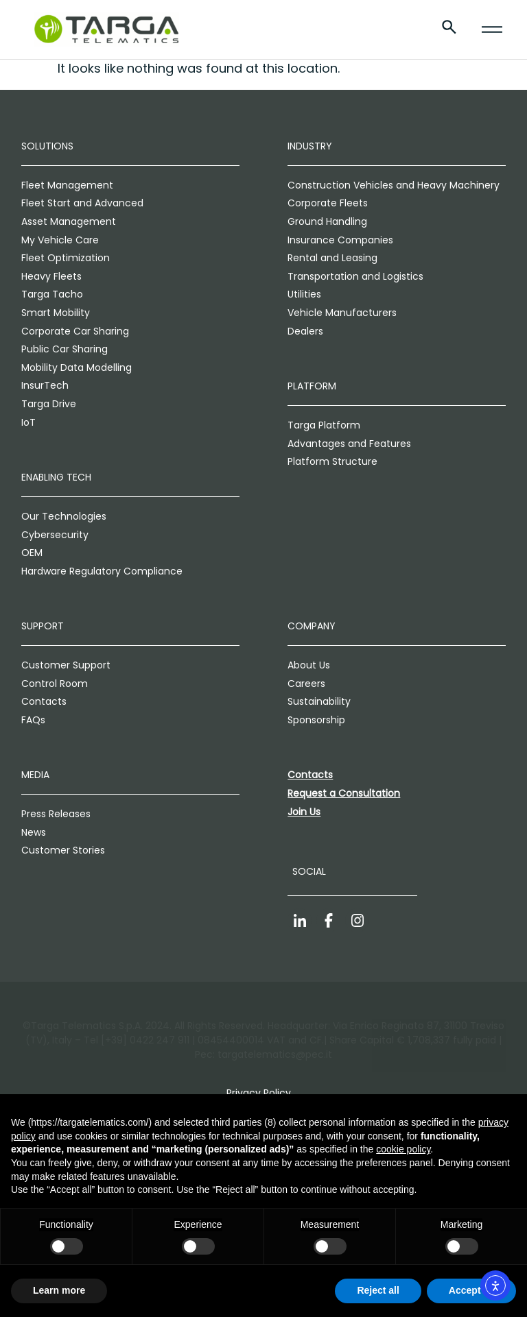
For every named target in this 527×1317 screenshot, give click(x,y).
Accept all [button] (471, 1290)
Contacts (44, 701)
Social (309, 871)
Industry (310, 146)
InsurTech (45, 385)
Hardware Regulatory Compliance (102, 571)
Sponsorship (316, 720)
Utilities (304, 294)
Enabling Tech (56, 477)
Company (312, 626)
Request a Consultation (344, 793)
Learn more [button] (59, 1290)
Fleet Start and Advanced (82, 203)
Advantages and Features (349, 443)
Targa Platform (324, 425)
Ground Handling (327, 221)
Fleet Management (67, 185)
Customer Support (65, 665)
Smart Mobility (55, 312)
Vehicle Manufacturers (342, 312)
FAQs (33, 720)
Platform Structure (332, 461)
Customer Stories (63, 850)
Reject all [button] (378, 1290)
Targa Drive (48, 404)
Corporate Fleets (328, 203)
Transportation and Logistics (355, 276)
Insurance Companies (340, 240)
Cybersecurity (55, 535)
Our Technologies (63, 516)
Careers (306, 683)
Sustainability (319, 701)
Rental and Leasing (332, 258)
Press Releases (56, 814)
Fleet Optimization (65, 258)
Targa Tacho (52, 294)
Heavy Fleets (51, 276)
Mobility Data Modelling (76, 367)
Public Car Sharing (64, 349)
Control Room (54, 683)
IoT (28, 422)
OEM (32, 552)
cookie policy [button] (403, 1149)
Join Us (304, 812)
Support (42, 626)
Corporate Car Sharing (75, 331)
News (33, 832)
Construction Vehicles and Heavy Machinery (394, 185)
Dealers (305, 331)
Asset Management (68, 221)
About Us (309, 665)
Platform (312, 386)
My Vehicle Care (60, 240)
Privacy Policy (258, 1093)
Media (35, 775)
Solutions (47, 146)
